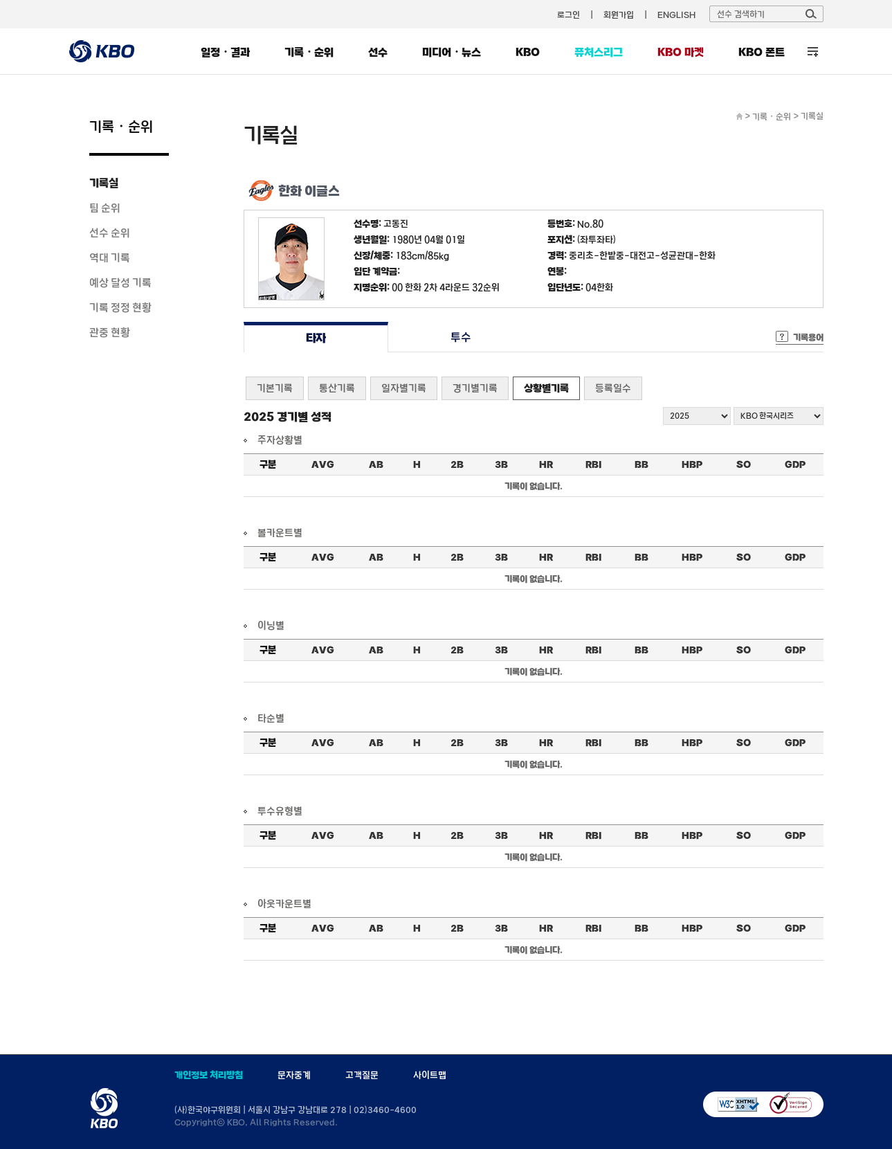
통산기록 (337, 388)
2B (457, 464)
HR (546, 464)
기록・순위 (309, 52)
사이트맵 (429, 1074)
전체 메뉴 (812, 51)
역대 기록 (109, 257)
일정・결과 (225, 52)
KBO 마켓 (680, 52)
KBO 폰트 (761, 52)
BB (641, 464)
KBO (528, 52)
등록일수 (613, 388)
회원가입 (618, 14)
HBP (692, 464)
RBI (593, 464)
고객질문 (362, 1074)
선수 (378, 52)
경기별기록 (475, 388)
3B (501, 464)
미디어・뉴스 (451, 52)
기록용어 (808, 337)
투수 (460, 337)
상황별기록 (546, 388)
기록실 (103, 183)
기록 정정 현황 (120, 307)
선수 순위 (109, 232)
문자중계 (294, 1074)
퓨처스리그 (598, 52)
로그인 (568, 14)
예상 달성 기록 (120, 282)
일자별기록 (403, 388)
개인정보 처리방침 (208, 1074)
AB (376, 464)
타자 (316, 337)
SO (743, 464)
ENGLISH (676, 14)
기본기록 (275, 388)
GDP (795, 464)
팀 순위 (104, 207)
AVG (322, 464)
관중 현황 (109, 332)
